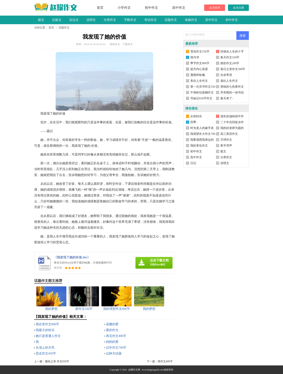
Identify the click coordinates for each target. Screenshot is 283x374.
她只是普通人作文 (48, 336)
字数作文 (130, 19)
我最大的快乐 (45, 330)
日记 (193, 163)
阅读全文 (115, 44)
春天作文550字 (229, 57)
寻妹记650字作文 (201, 98)
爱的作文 (112, 330)
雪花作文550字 (199, 51)
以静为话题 (114, 353)
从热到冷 (196, 116)
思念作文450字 (46, 353)
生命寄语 (226, 74)
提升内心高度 (199, 69)
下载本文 (128, 44)
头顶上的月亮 (45, 347)
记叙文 (56, 19)
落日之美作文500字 (232, 69)
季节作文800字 (199, 63)
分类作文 (110, 19)
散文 (41, 19)
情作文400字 (165, 361)
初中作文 (151, 8)
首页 (100, 8)
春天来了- (226, 98)
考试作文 (150, 19)
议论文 (74, 19)
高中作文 (178, 8)
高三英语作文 (229, 133)
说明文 (91, 19)
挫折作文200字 (229, 63)
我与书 (194, 57)
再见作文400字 (116, 336)
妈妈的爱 (112, 341)
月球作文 (226, 139)
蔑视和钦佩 (197, 74)
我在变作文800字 (47, 324)
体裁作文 (191, 19)
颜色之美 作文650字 (57, 361)
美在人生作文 (199, 80)
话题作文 (171, 19)
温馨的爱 (112, 324)
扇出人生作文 (229, 80)
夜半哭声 (226, 145)
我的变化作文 (199, 145)
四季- (193, 122)
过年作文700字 (116, 347)
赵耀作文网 (134, 369)
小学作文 (124, 8)
